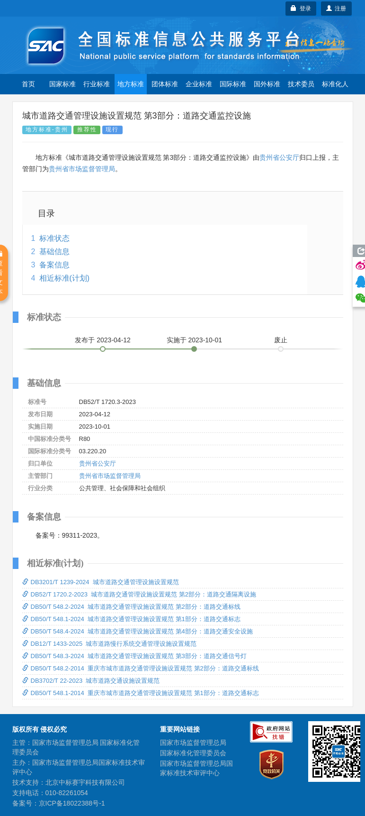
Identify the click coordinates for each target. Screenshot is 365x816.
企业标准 (199, 84)
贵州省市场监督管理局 (82, 169)
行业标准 (96, 84)
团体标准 (164, 84)
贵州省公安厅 (279, 157)
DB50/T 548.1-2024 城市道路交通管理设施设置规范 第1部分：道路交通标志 (131, 619)
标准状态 (54, 238)
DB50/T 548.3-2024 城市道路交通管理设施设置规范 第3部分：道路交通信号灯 (134, 656)
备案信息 (54, 265)
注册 (336, 8)
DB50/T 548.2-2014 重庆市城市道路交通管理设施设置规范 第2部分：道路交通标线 (140, 668)
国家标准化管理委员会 (193, 753)
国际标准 (233, 84)
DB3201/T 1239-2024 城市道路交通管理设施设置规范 (100, 582)
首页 (28, 84)
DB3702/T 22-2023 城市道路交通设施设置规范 (91, 680)
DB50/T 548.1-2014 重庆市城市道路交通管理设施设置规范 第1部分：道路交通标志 (140, 693)
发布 (103, 340)
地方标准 (130, 84)
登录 (301, 8)
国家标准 (62, 84)
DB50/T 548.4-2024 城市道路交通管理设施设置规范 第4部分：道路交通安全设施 (137, 631)
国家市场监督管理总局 (193, 742)
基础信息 (54, 252)
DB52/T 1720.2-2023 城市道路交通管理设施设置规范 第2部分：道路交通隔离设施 (139, 594)
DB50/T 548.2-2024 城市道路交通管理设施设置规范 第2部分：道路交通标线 (131, 606)
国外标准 (267, 84)
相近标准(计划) (64, 278)
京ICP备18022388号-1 (72, 803)
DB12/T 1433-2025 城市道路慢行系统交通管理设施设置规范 (109, 643)
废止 (280, 340)
